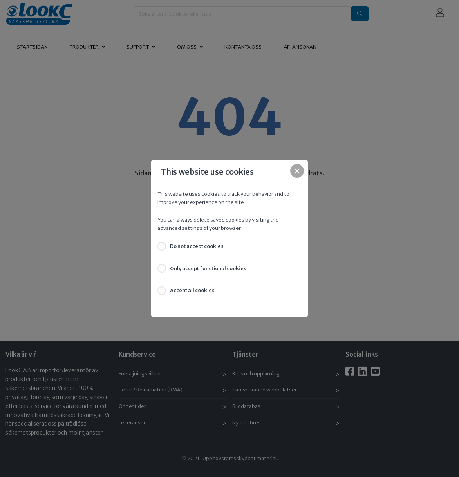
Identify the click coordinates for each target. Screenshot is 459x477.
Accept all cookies (192, 290)
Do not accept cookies (197, 246)
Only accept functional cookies (208, 268)
